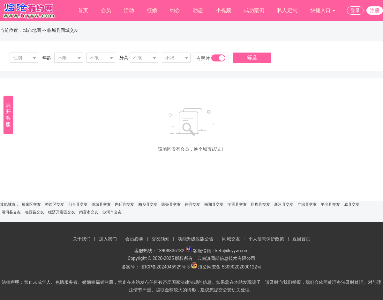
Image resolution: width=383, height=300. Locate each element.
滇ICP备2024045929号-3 (165, 266)
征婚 (152, 10)
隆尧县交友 (171, 204)
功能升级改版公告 (196, 238)
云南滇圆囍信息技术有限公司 (226, 258)
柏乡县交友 (147, 204)
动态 (198, 10)
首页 (83, 10)
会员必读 (134, 238)
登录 (355, 10)
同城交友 (231, 238)
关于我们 (82, 238)
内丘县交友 (124, 204)
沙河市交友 (112, 212)
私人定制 (287, 10)
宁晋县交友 (237, 204)
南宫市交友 (88, 212)
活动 (129, 10)
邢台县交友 (77, 204)
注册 (374, 10)
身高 (123, 57)
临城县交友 (101, 204)
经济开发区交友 (61, 212)
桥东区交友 (31, 204)
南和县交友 (213, 204)
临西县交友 (34, 212)
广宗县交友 (307, 204)
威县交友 (351, 204)
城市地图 (32, 30)
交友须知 (160, 238)
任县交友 (192, 204)
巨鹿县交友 (260, 204)
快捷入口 (323, 10)
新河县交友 (283, 204)
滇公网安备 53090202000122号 (229, 266)
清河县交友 (11, 212)
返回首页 (301, 238)
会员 (106, 10)
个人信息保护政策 (266, 238)
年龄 (46, 57)
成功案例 (254, 10)
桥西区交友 (54, 204)
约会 (175, 10)
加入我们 (108, 238)
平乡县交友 (330, 204)
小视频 (223, 10)
